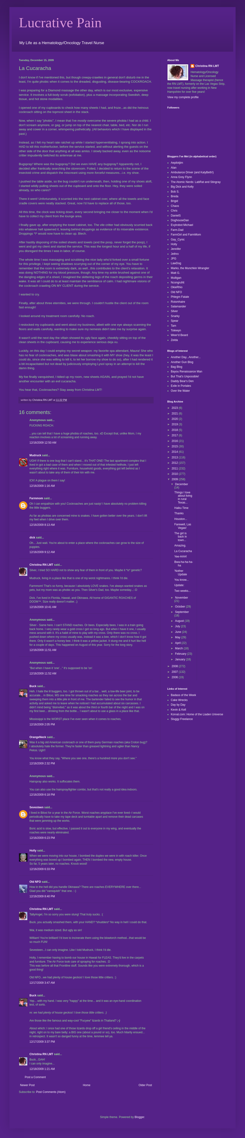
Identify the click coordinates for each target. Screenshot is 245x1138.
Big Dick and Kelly (182, 186)
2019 (175, 424)
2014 (175, 451)
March (179, 648)
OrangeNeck (37, 737)
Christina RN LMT (41, 564)
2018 (175, 430)
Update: (179, 585)
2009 (175, 479)
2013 (175, 457)
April (178, 643)
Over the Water (180, 390)
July (178, 626)
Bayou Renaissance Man (186, 371)
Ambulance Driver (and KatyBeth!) (192, 172)
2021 (175, 413)
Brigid (174, 201)
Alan (173, 167)
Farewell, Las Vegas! (182, 526)
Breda (174, 196)
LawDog (176, 263)
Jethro (175, 253)
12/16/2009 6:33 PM (42, 869)
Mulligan (176, 277)
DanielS (176, 215)
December (181, 484)
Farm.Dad (177, 230)
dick (32, 537)
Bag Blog (176, 366)
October (180, 606)
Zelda (174, 340)
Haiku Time (181, 508)
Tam (173, 325)
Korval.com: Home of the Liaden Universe (197, 714)
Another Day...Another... (186, 357)
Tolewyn (176, 330)
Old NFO (35, 881)
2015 (175, 446)
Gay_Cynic (178, 239)
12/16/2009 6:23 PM (42, 838)
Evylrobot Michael (182, 225)
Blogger (139, 1117)
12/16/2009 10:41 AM (42, 607)
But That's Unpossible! (185, 376)
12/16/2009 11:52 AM (42, 673)
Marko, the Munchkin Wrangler (190, 268)
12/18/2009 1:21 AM (42, 1069)
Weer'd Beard (179, 335)
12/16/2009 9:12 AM (42, 552)
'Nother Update (180, 572)
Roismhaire (178, 301)
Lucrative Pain (60, 22)
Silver (174, 311)
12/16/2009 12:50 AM (42, 442)
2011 (175, 468)
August (180, 621)
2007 (175, 672)
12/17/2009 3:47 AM (42, 982)
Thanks (179, 513)
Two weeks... (182, 590)
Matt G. (175, 273)
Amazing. (180, 545)
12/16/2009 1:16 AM (42, 486)
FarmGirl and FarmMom (186, 234)
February (181, 653)
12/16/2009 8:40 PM (42, 896)
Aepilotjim (177, 162)
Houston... (180, 519)
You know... (181, 579)
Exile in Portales (181, 385)
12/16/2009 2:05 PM (42, 724)
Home (86, 1085)
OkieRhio (176, 287)
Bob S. (175, 191)
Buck (32, 686)
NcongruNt (177, 282)
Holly (32, 850)
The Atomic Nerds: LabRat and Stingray (195, 182)
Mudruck (35, 455)
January (180, 659)
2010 (175, 474)
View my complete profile (183, 97)
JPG (173, 258)
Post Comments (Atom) (50, 1092)
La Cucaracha (183, 551)
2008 (175, 666)
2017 (175, 435)
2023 (175, 408)
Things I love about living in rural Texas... (183, 497)
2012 (175, 462)
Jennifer (176, 249)
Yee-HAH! (180, 556)
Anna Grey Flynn (181, 177)
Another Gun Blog (182, 362)
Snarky (175, 316)
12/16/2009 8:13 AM (42, 524)
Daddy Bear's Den (182, 381)
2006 (175, 677)
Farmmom (36, 498)
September (182, 612)
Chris (174, 210)
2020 (175, 419)
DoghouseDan (180, 220)
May (178, 637)
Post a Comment (35, 1077)
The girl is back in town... (180, 537)
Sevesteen (36, 807)
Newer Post (27, 1085)
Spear (174, 320)
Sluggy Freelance (182, 719)
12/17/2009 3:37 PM (42, 1041)
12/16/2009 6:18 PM (42, 794)
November (181, 597)
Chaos (175, 206)
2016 (175, 441)
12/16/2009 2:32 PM (42, 763)
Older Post (145, 1085)
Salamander (178, 306)
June (178, 632)
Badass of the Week (183, 695)
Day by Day (178, 704)
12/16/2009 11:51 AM (42, 650)
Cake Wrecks (179, 700)
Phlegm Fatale (180, 296)
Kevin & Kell (178, 709)
